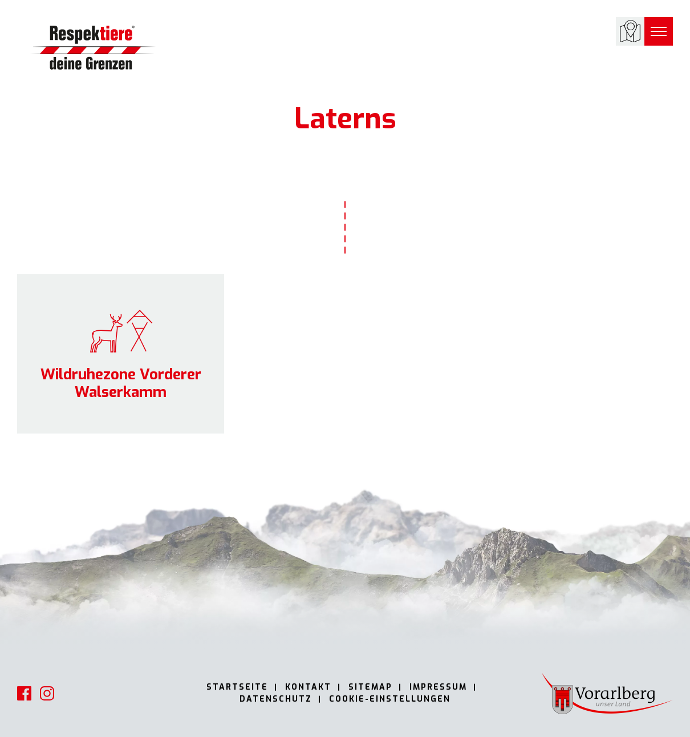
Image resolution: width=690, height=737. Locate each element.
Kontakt (308, 687)
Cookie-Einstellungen (389, 699)
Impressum (438, 687)
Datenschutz (276, 699)
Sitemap (370, 687)
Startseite (237, 687)
